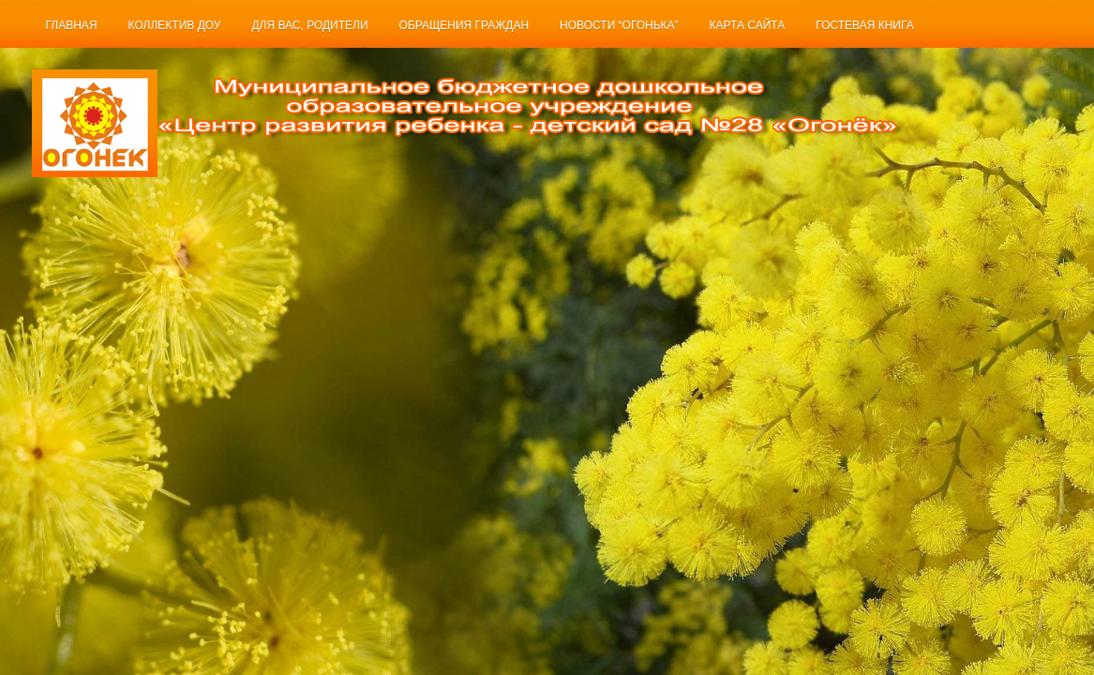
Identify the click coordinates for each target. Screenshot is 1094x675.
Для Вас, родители (309, 25)
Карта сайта (748, 25)
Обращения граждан (464, 25)
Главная (71, 25)
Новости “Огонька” (619, 25)
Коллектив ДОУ (174, 25)
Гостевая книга (864, 25)
